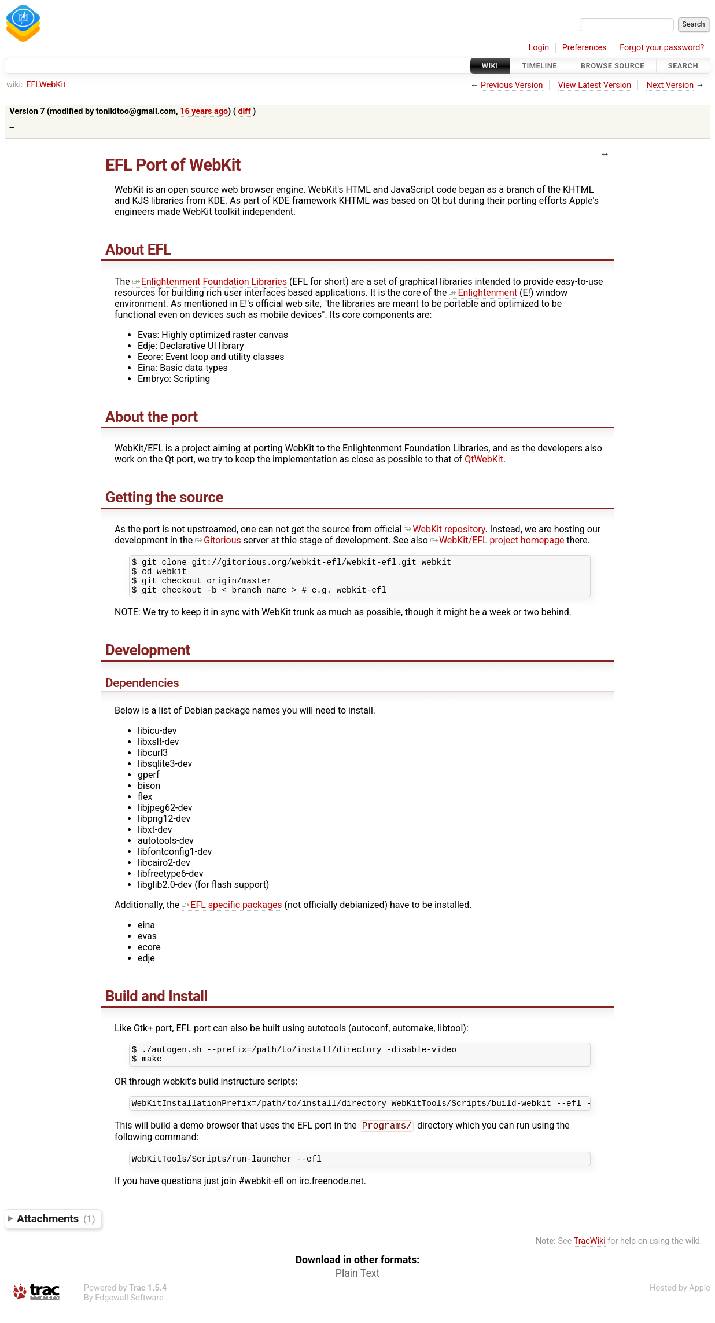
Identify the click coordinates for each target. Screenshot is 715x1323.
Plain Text (357, 1288)
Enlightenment (483, 292)
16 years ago (204, 111)
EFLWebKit (45, 85)
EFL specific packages (232, 911)
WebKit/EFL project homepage (497, 540)
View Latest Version (595, 85)
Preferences (584, 48)
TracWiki (590, 1256)
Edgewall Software (129, 1313)
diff (244, 111)
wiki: (14, 85)
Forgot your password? (662, 48)
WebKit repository (444, 529)
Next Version (670, 85)
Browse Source (612, 65)
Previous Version (512, 85)
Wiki (490, 65)
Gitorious (218, 540)
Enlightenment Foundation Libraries (209, 281)
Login (539, 48)
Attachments (56, 1233)
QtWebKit (484, 459)
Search (683, 65)
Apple (699, 1303)
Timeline (539, 65)
